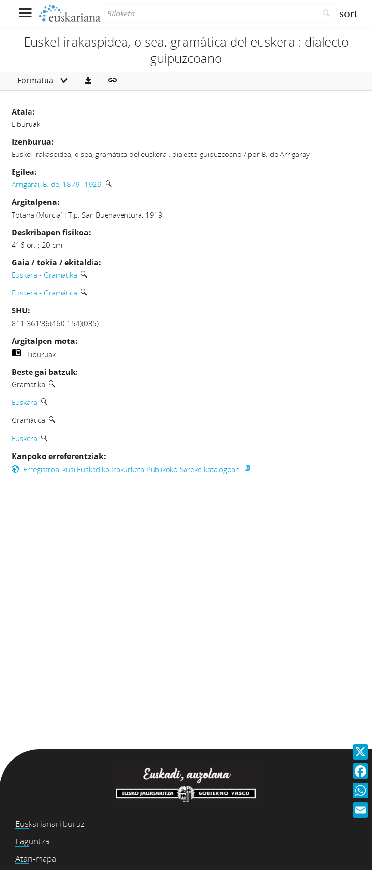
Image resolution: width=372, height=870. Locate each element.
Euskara (24, 402)
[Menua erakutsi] (25, 13)
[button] (88, 81)
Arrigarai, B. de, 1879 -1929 (57, 184)
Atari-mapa (36, 858)
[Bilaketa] (209, 13)
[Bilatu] (327, 13)
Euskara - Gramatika (44, 275)
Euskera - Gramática (44, 292)
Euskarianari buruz (50, 823)
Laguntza (32, 841)
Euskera (24, 438)
